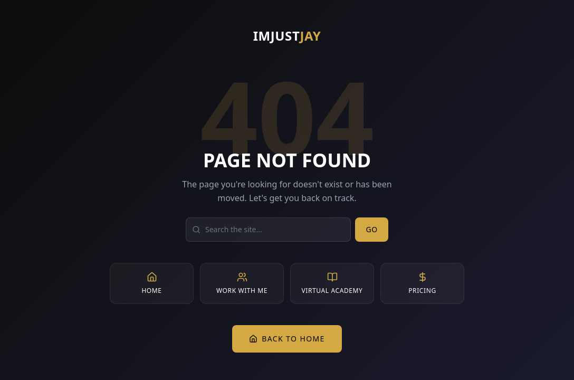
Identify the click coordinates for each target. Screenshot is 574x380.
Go (372, 229)
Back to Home (287, 339)
